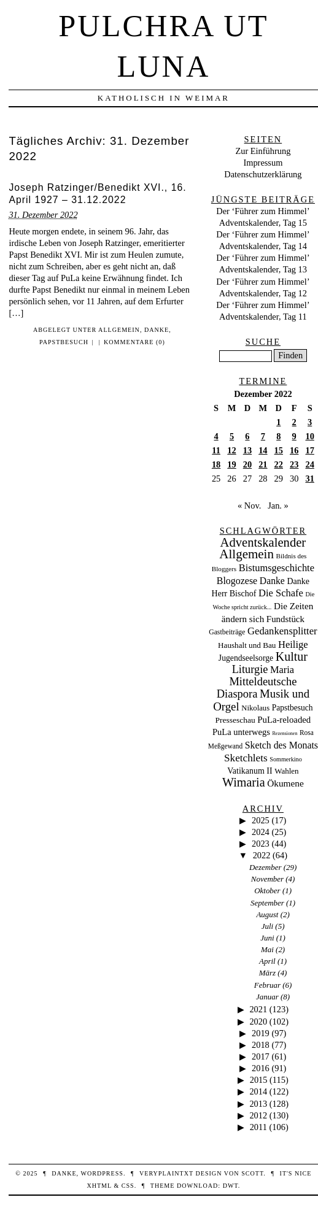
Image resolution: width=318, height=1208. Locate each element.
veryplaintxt (166, 1173)
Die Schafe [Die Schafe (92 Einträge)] (280, 593)
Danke (156, 329)
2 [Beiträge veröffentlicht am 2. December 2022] (294, 422)
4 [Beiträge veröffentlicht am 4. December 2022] (216, 436)
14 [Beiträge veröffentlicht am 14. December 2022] (262, 450)
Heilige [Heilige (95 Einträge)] (293, 644)
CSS (128, 1185)
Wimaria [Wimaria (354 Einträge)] (243, 782)
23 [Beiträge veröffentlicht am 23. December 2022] (294, 464)
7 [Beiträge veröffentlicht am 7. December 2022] (263, 436)
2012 (258, 1115)
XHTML (99, 1185)
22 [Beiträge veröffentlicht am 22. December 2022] (278, 464)
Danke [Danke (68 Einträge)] (272, 580)
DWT (230, 1185)
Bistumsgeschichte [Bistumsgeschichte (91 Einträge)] (276, 568)
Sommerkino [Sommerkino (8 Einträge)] (285, 759)
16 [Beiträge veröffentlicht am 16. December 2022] (294, 450)
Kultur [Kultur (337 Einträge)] (292, 656)
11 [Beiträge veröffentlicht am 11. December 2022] (216, 450)
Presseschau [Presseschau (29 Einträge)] (235, 720)
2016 (261, 1068)
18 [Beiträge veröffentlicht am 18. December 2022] (216, 464)
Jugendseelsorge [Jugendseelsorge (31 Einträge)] (246, 658)
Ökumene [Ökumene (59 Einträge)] (285, 783)
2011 (258, 1127)
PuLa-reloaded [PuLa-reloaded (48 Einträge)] (284, 720)
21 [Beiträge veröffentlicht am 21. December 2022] (262, 464)
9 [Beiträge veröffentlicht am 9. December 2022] (294, 436)
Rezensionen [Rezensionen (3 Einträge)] (285, 733)
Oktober (267, 890)
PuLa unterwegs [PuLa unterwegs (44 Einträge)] (241, 732)
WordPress (101, 1173)
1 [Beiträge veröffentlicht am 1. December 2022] (278, 422)
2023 (261, 843)
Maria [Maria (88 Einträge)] (282, 669)
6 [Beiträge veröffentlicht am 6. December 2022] (247, 436)
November (267, 878)
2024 (261, 832)
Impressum (262, 162)
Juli (267, 926)
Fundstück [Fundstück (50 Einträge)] (285, 619)
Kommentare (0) (134, 342)
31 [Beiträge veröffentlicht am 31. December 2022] (309, 478)
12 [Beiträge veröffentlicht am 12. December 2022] (231, 450)
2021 (258, 1009)
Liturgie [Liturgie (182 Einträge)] (250, 669)
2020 (258, 1021)
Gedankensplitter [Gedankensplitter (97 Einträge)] (282, 631)
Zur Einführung (262, 151)
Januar (267, 996)
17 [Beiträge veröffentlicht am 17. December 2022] (309, 450)
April (267, 961)
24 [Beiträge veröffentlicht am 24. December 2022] (309, 464)
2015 (259, 1080)
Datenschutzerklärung (262, 174)
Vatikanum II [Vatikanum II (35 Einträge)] (249, 770)
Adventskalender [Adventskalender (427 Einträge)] (263, 542)
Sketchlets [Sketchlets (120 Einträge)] (246, 758)
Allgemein (119, 329)
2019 (261, 1033)
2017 (261, 1056)
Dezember (265, 867)
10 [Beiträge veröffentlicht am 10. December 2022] (309, 436)
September (267, 902)
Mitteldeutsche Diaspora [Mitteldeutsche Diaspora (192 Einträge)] (257, 687)
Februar (267, 985)
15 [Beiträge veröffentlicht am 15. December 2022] (278, 450)
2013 (258, 1104)
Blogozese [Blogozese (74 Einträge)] (237, 580)
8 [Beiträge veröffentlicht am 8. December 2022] (278, 436)
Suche (263, 342)
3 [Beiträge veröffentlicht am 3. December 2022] (310, 422)
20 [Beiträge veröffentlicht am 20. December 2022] (247, 464)
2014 (258, 1091)
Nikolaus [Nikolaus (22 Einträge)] (255, 708)
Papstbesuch (63, 342)
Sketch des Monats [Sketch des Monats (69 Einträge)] (281, 745)
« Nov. (249, 505)
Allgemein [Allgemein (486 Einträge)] (246, 554)
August (267, 914)
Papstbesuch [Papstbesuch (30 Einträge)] (292, 707)
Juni (267, 937)
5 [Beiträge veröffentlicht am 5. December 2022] (232, 436)
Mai (267, 949)
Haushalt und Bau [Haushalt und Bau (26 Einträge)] (247, 645)
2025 (261, 820)
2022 (262, 855)
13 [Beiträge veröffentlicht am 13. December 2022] (247, 450)
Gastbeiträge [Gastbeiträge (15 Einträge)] (227, 632)
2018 (261, 1045)
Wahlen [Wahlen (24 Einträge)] (286, 770)
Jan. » (278, 505)
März (267, 972)
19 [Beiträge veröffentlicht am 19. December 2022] (231, 464)
